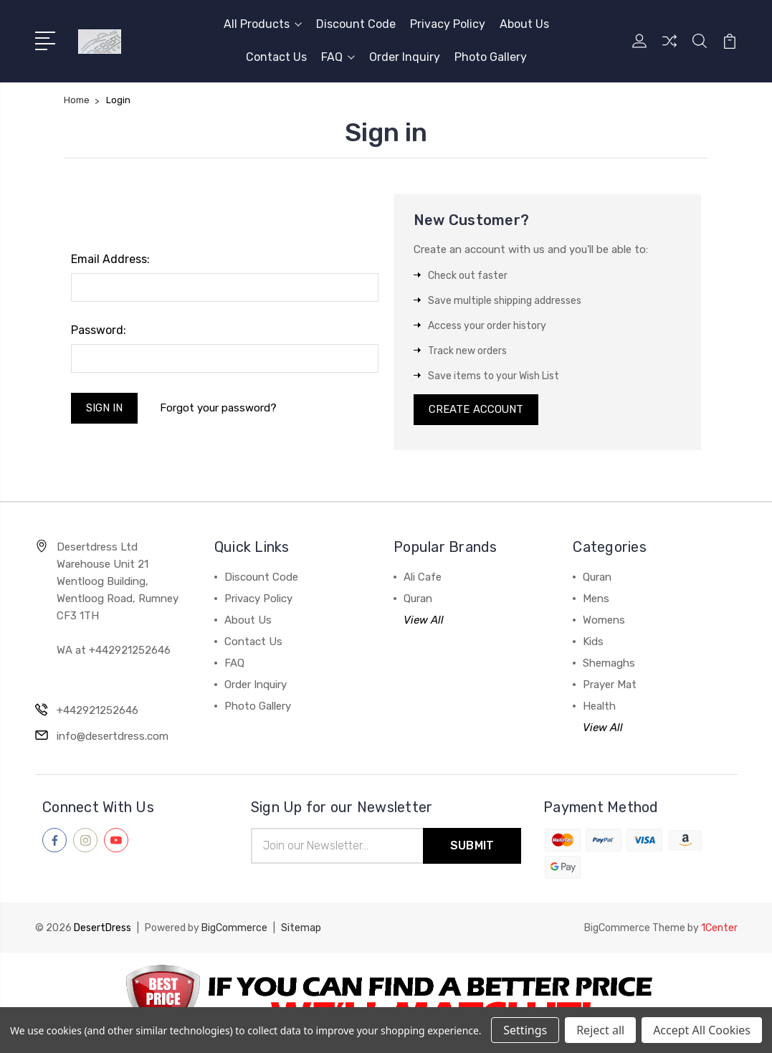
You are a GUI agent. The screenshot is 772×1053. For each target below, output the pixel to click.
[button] (386, 1003)
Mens (596, 599)
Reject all (600, 1030)
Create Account (476, 410)
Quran (418, 599)
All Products (263, 24)
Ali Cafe (423, 577)
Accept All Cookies (701, 1030)
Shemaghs (609, 663)
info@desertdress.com (112, 736)
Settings (525, 1030)
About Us (524, 24)
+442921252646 (97, 711)
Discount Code (356, 24)
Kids (593, 642)
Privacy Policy (447, 24)
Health (599, 706)
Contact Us (276, 57)
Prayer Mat (610, 685)
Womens (604, 620)
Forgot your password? (219, 407)
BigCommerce (234, 929)
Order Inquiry (404, 57)
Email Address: (110, 259)
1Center (719, 929)
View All (424, 620)
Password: (98, 330)
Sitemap (301, 929)
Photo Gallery (490, 57)
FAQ (338, 57)
